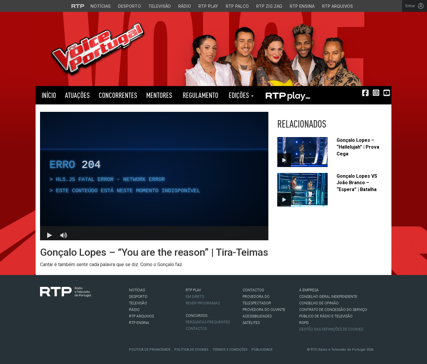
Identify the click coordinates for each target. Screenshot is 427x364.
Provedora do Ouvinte (264, 310)
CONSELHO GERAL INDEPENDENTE (328, 297)
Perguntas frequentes (208, 322)
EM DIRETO (195, 297)
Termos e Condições (230, 350)
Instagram (61, 309)
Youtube (70, 309)
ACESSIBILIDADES (257, 316)
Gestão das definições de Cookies (331, 329)
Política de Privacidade (150, 350)
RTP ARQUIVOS (141, 316)
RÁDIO (134, 310)
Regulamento (199, 95)
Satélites (251, 323)
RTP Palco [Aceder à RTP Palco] (237, 6)
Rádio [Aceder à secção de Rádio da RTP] (184, 6)
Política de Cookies (191, 350)
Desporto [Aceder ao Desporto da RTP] (129, 6)
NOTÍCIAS (137, 290)
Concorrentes (118, 95)
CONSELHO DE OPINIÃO (319, 303)
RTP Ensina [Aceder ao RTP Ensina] (302, 6)
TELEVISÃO (138, 303)
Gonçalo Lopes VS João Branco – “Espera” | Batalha (357, 183)
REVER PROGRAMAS (203, 303)
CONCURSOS (196, 316)
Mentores (159, 95)
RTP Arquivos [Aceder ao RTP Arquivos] (337, 6)
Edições (240, 95)
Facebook (43, 309)
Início (48, 95)
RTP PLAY (287, 95)
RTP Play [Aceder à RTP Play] (208, 6)
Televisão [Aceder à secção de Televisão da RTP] (159, 6)
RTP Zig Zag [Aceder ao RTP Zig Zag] (269, 6)
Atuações (77, 95)
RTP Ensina (139, 323)
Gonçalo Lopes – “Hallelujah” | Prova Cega (358, 147)
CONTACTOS (253, 290)
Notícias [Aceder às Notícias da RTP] (100, 6)
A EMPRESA (309, 290)
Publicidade (262, 350)
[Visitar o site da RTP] (78, 6)
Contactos (196, 329)
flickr (79, 309)
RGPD (304, 323)
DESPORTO (138, 297)
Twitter (52, 309)
